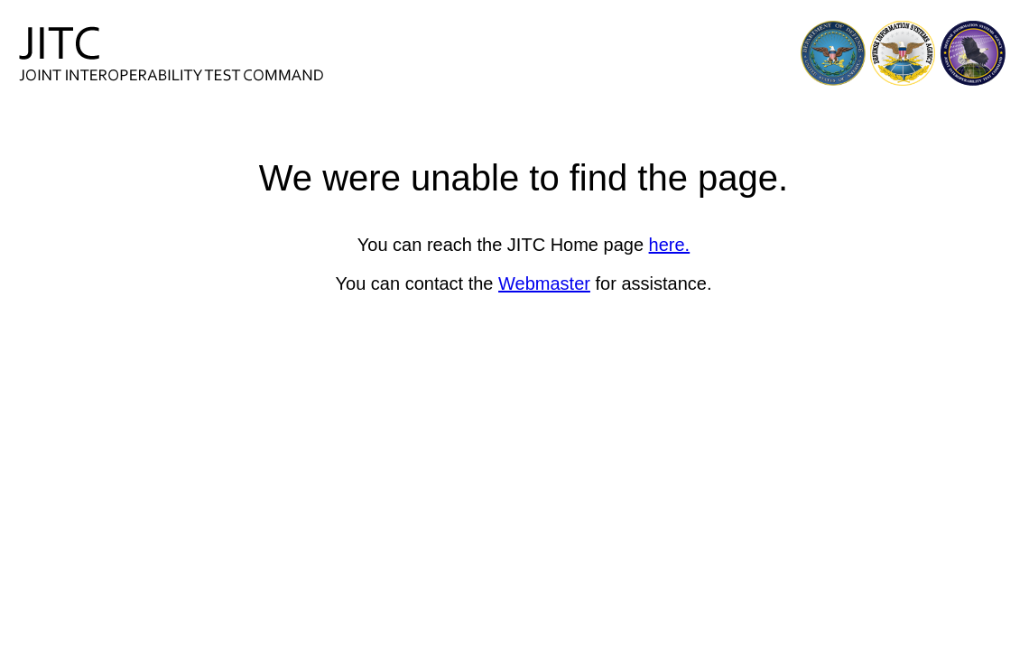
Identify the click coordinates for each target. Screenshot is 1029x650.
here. (670, 245)
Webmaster (544, 283)
